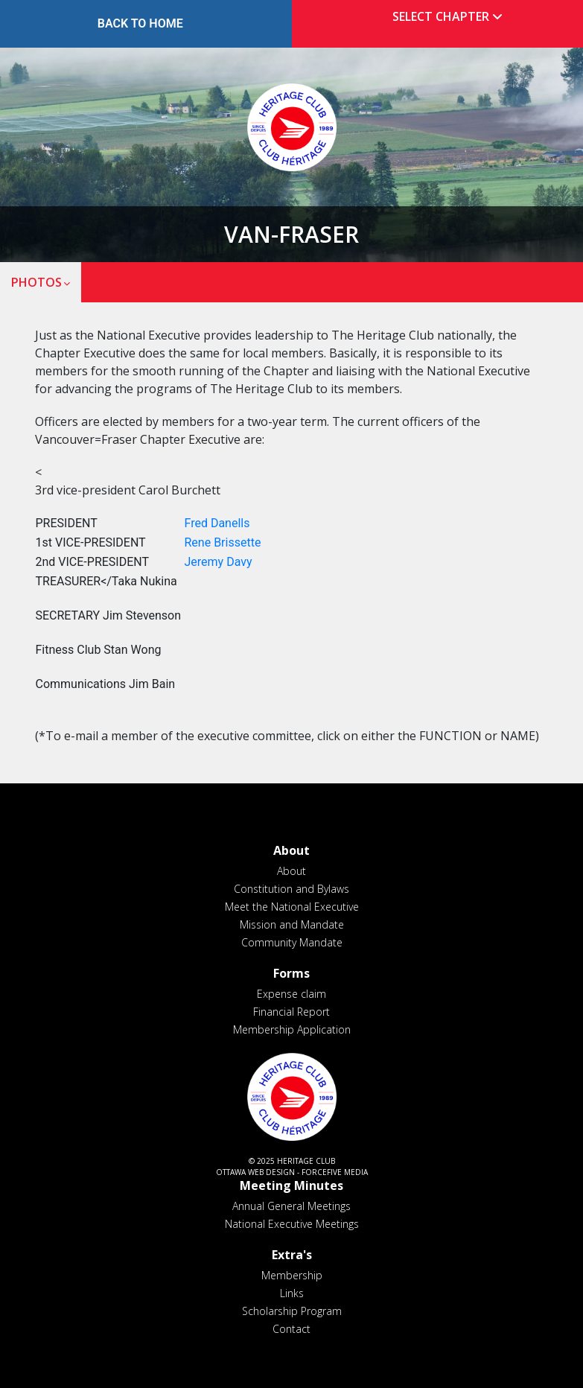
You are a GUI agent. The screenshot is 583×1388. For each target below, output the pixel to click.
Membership (291, 1275)
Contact (291, 1329)
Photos (36, 282)
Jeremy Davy (218, 562)
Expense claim (291, 994)
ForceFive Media (335, 1172)
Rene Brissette (223, 542)
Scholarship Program (292, 1311)
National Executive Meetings (292, 1224)
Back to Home (140, 23)
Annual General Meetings (291, 1206)
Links (292, 1293)
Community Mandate (292, 942)
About (291, 871)
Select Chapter (450, 16)
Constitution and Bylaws (291, 889)
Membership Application (292, 1029)
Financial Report (291, 1012)
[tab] (443, 16)
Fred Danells (217, 523)
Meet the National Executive (292, 907)
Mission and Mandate (292, 924)
